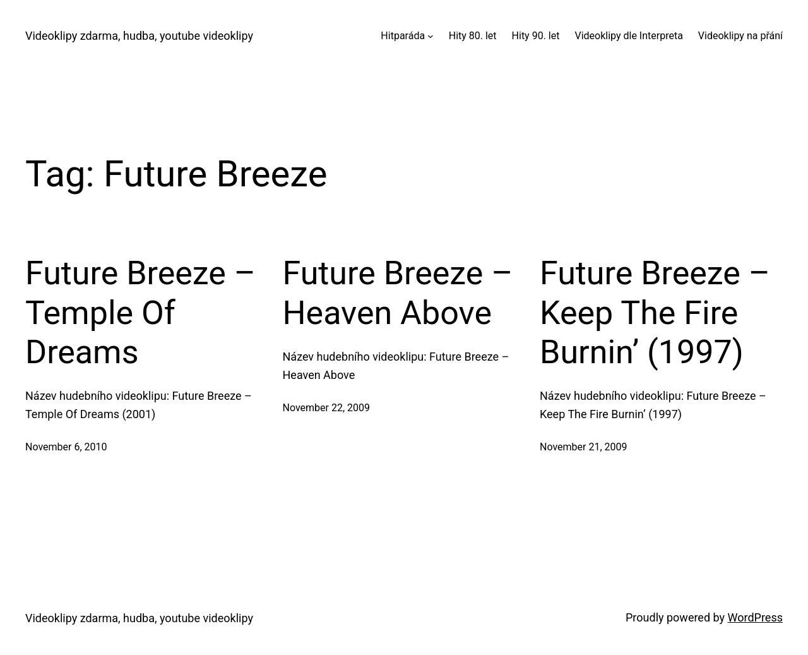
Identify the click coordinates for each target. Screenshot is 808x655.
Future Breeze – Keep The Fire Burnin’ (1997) (655, 312)
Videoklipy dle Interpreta (628, 36)
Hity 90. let (536, 36)
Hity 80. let (473, 36)
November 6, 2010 (66, 447)
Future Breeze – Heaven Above (398, 293)
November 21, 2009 (583, 447)
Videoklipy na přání (740, 36)
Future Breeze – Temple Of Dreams (140, 312)
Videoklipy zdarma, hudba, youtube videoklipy (139, 35)
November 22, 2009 (327, 408)
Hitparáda (403, 36)
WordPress (755, 617)
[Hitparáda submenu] (430, 36)
